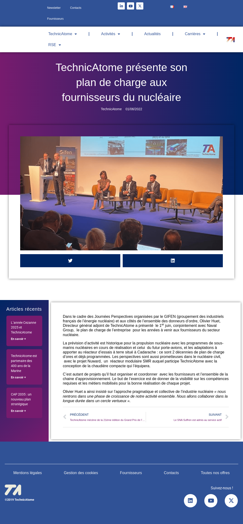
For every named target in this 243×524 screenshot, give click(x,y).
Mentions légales (27, 473)
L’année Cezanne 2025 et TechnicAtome (23, 328)
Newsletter (54, 8)
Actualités (152, 34)
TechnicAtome (62, 34)
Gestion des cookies (81, 473)
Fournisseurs (55, 18)
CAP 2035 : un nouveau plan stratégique (21, 399)
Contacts (75, 8)
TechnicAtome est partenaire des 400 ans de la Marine (24, 363)
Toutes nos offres (215, 473)
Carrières (195, 34)
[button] (70, 260)
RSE (54, 45)
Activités (110, 34)
